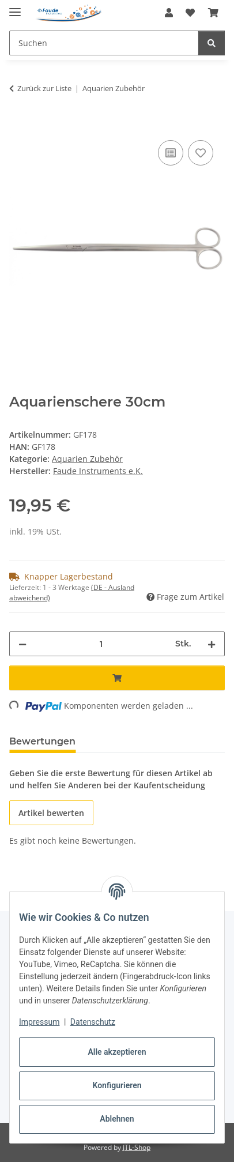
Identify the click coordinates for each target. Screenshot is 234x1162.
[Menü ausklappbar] (15, 7)
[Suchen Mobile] (104, 43)
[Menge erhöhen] (211, 644)
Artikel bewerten (51, 812)
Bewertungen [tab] (42, 741)
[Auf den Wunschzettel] (200, 153)
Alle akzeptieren (117, 1051)
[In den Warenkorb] (18, 124)
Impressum (39, 1021)
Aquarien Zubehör (87, 458)
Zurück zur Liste (44, 88)
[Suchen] (211, 43)
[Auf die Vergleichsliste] (170, 153)
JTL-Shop (136, 1147)
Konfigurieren (116, 1085)
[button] (168, 12)
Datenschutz (92, 1021)
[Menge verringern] (22, 644)
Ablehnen (117, 1118)
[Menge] (101, 644)
